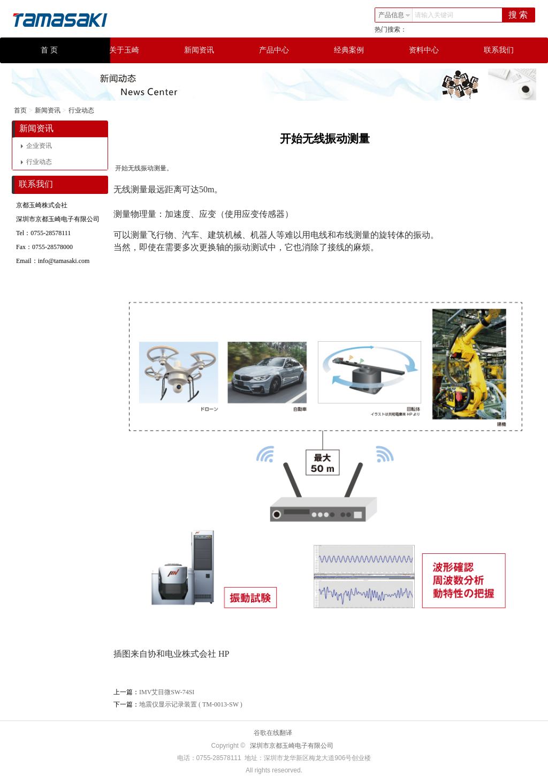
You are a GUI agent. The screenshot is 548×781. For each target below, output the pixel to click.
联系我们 (499, 50)
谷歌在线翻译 (273, 733)
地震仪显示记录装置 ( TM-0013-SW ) (190, 704)
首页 (20, 110)
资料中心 (424, 50)
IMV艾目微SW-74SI (166, 692)
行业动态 (81, 110)
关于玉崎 (124, 50)
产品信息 (394, 15)
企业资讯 (36, 145)
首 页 (49, 50)
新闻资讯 (199, 50)
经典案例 (349, 50)
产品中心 (274, 50)
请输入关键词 (434, 15)
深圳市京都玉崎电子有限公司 (291, 745)
